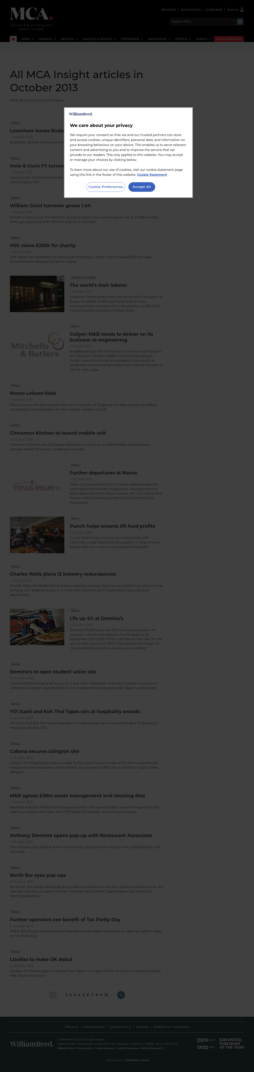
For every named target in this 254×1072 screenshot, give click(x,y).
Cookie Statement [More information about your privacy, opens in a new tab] (152, 175)
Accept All (142, 187)
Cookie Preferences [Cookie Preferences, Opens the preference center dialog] (106, 187)
